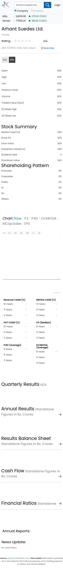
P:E (26, 218)
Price (17, 218)
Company (22, 11)
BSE (12, 59)
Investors (38, 11)
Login (57, 5)
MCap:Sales (12, 223)
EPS (27, 223)
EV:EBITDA (48, 218)
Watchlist (49, 48)
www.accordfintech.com (18, 558)
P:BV (35, 218)
